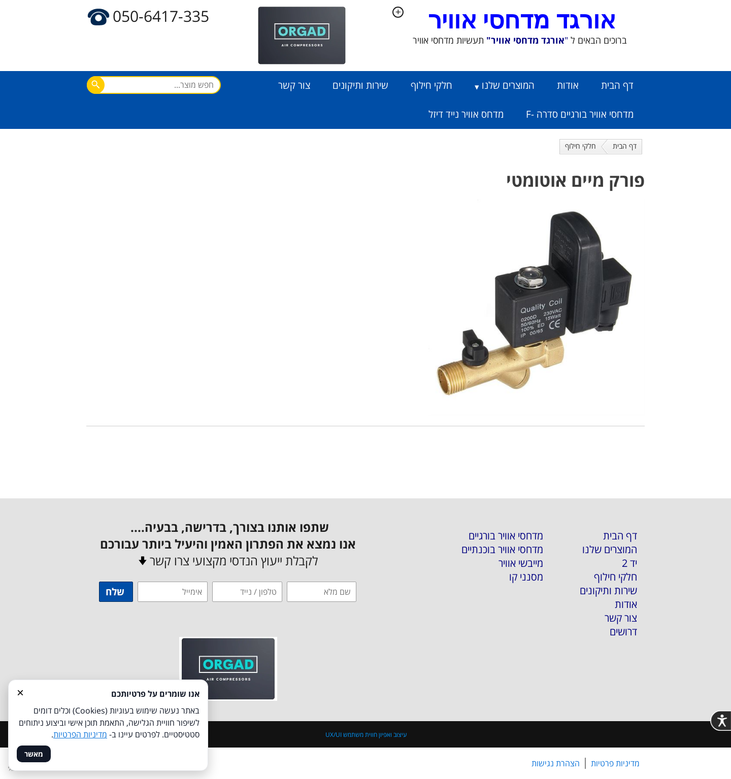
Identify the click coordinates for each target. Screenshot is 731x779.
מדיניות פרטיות (615, 763)
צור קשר (294, 85)
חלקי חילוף (431, 85)
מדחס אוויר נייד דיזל (466, 114)
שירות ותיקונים (360, 85)
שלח (115, 591)
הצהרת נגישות (555, 763)
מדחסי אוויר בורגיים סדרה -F (580, 114)
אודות (568, 85)
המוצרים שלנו (508, 85)
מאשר (33, 754)
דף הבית (617, 85)
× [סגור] (20, 692)
